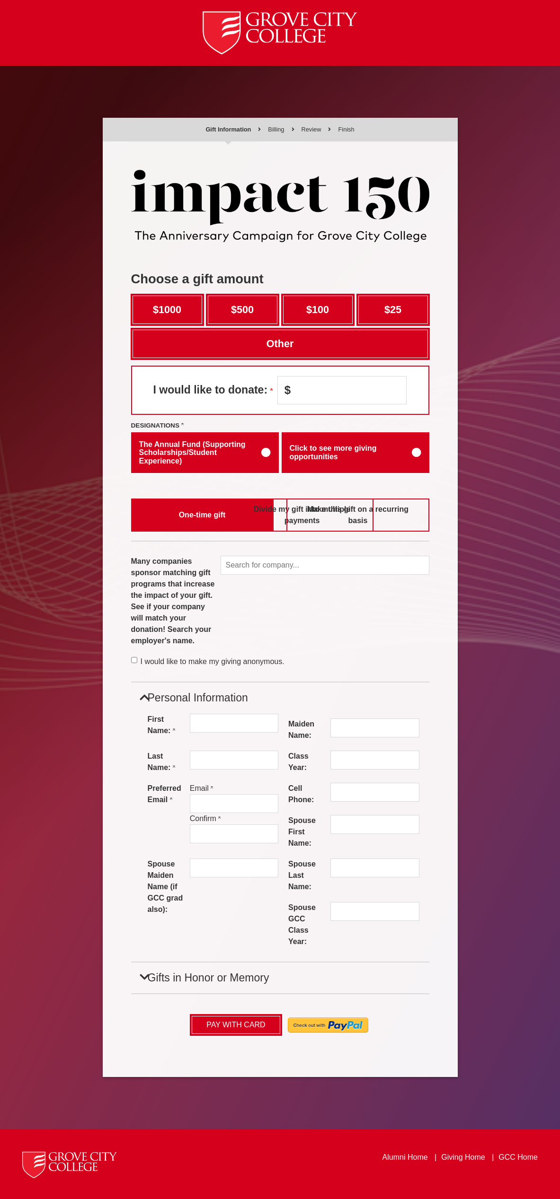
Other (280, 344)
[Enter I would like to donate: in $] (342, 390)
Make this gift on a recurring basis (380, 514)
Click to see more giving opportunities (333, 452)
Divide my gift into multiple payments (280, 514)
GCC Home (518, 1156)
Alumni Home (405, 1156)
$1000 (167, 309)
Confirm (205, 818)
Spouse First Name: (302, 831)
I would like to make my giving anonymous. (212, 661)
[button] (325, 565)
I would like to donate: (213, 390)
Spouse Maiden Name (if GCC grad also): (165, 886)
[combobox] (325, 565)
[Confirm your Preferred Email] (234, 833)
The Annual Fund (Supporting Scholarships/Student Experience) (192, 452)
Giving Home (463, 1156)
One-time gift (180, 514)
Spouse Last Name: (302, 875)
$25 (392, 309)
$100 (317, 309)
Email (201, 788)
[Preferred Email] (234, 803)
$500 (242, 309)
